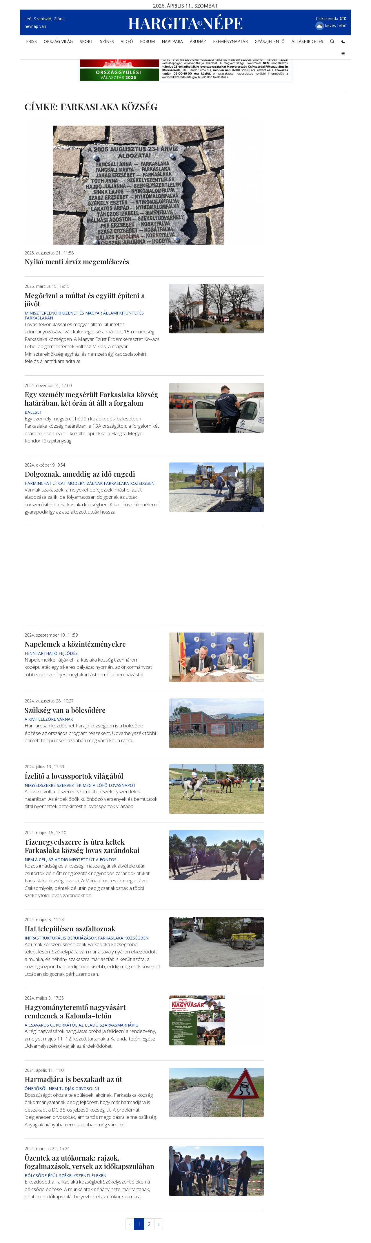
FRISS (31, 42)
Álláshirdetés (307, 42)
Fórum (147, 42)
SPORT (86, 42)
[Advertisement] (144, 575)
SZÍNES (107, 42)
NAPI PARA (172, 42)
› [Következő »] (158, 1224)
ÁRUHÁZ (198, 42)
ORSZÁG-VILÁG (58, 42)
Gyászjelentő (270, 42)
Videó (127, 42)
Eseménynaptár (230, 42)
